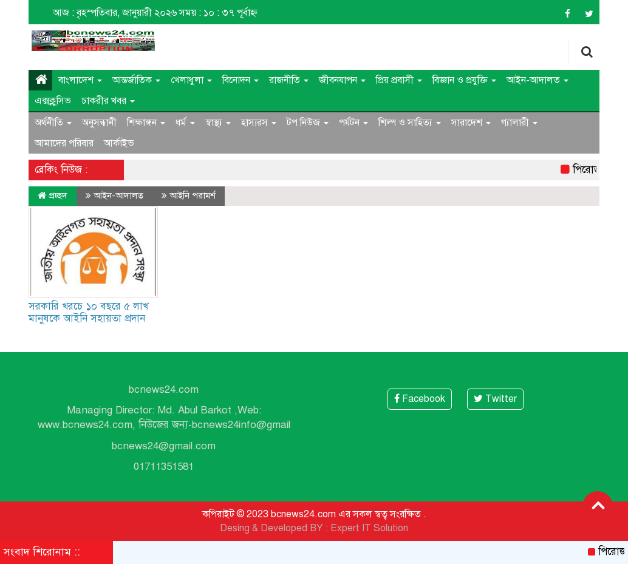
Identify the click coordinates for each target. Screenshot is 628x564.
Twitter (495, 399)
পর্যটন (353, 123)
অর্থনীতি (53, 123)
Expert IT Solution (369, 528)
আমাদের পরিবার (64, 143)
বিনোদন (240, 80)
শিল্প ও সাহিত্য (409, 123)
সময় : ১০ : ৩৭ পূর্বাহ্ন (218, 13)
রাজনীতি (289, 80)
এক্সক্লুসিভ (53, 101)
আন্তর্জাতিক (136, 80)
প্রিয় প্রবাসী (399, 80)
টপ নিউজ (308, 123)
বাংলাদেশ (80, 80)
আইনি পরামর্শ (192, 195)
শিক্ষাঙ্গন (146, 123)
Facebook (419, 399)
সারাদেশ (471, 123)
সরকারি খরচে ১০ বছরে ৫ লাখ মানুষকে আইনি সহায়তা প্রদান (89, 312)
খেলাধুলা (191, 80)
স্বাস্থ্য (218, 123)
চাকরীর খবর (108, 101)
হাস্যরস (258, 123)
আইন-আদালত (537, 80)
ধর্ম (185, 123)
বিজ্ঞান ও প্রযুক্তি (464, 80)
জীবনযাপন (342, 80)
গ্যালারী (519, 123)
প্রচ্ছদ (52, 195)
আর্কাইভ (119, 143)
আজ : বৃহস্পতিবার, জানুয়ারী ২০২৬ (115, 13)
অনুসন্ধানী (99, 123)
